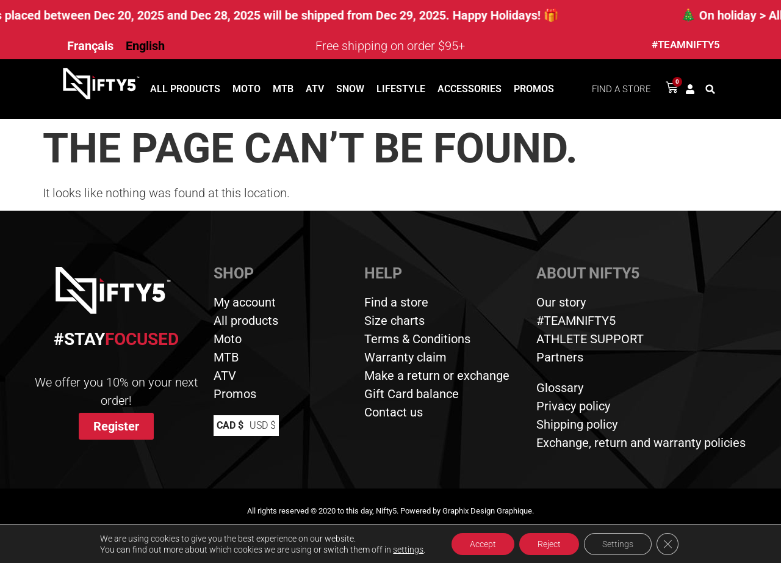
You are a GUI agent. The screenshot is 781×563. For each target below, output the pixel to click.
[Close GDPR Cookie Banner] (667, 544)
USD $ (263, 425)
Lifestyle (400, 89)
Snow (350, 89)
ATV (315, 89)
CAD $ (230, 425)
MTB (283, 89)
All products (185, 89)
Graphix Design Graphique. (488, 510)
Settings (617, 544)
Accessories (469, 89)
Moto (246, 89)
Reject (549, 544)
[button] (710, 89)
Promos (534, 89)
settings (408, 549)
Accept (483, 544)
